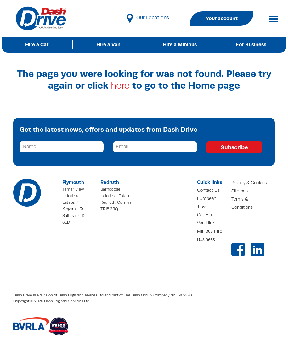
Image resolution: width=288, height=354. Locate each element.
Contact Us (208, 190)
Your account (222, 18)
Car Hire (205, 215)
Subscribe (234, 147)
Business (206, 239)
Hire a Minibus (180, 44)
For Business (251, 44)
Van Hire (205, 223)
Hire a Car (36, 44)
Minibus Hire (209, 231)
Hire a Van (108, 44)
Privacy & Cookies (249, 182)
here (120, 85)
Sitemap (239, 191)
